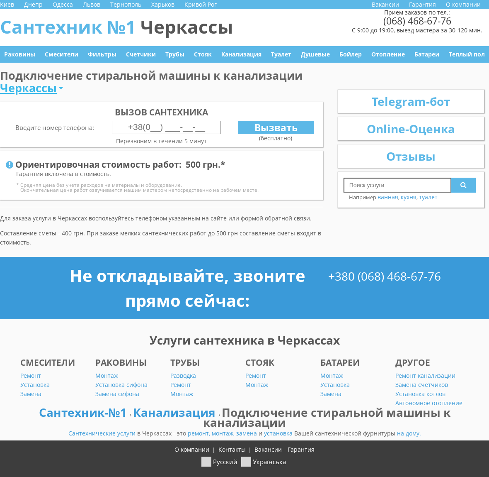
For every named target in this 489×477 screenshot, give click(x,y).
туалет (428, 197)
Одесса (63, 4)
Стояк (203, 54)
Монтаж (106, 375)
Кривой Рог (200, 4)
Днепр (33, 4)
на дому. (409, 433)
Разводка (183, 375)
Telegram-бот (411, 101)
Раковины (19, 54)
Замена (30, 394)
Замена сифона (117, 394)
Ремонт (30, 375)
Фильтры (102, 54)
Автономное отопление (428, 403)
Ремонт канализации (425, 375)
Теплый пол (467, 54)
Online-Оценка (411, 129)
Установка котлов (420, 394)
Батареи (426, 54)
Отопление (388, 54)
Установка (35, 385)
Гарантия (422, 4)
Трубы (174, 54)
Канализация (241, 54)
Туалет (281, 54)
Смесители (61, 54)
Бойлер (350, 54)
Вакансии (385, 4)
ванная (388, 197)
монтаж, (224, 433)
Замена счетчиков (421, 385)
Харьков (162, 4)
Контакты (232, 449)
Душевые (315, 54)
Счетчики (141, 54)
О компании (463, 4)
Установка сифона (121, 385)
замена (247, 433)
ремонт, (200, 433)
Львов (91, 4)
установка (279, 433)
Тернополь (125, 4)
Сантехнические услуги (102, 433)
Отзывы (411, 156)
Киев (7, 4)
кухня (408, 197)
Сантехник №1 (116, 26)
